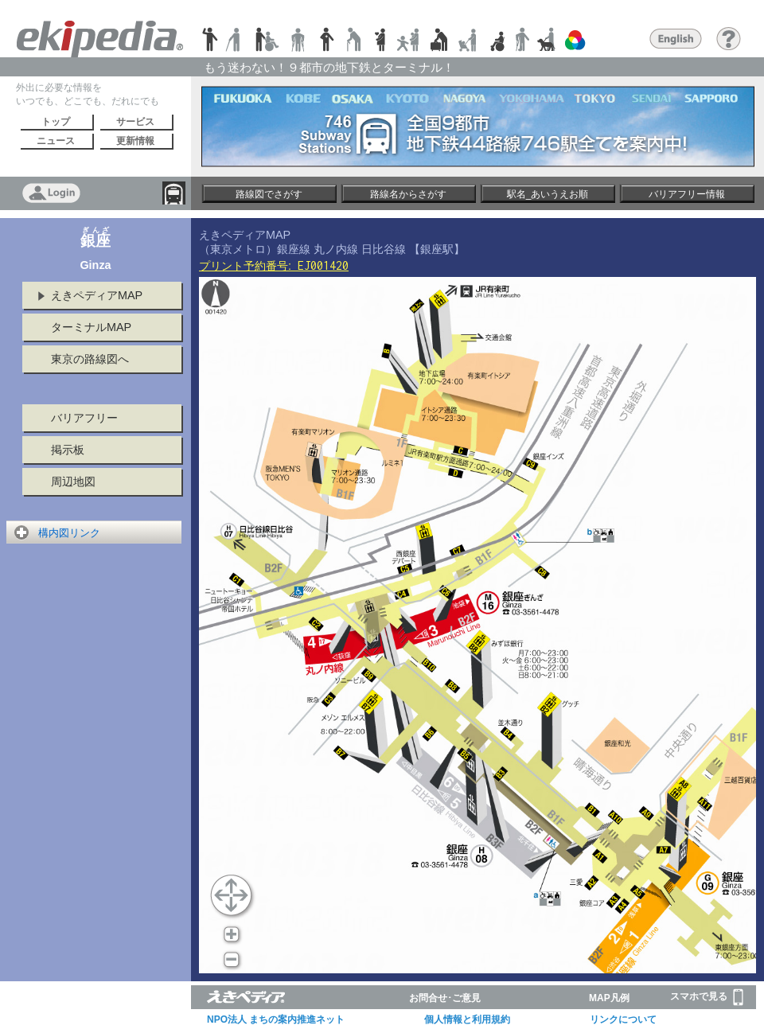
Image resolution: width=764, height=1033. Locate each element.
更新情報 (135, 140)
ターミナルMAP (91, 327)
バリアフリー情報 (687, 194)
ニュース (56, 140)
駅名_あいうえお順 (548, 194)
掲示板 (67, 449)
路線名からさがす (408, 194)
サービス (135, 121)
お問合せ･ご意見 (445, 998)
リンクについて (623, 1019)
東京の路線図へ (90, 359)
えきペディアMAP (96, 295)
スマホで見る (706, 997)
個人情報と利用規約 (467, 1019)
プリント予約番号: (274, 265)
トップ (55, 121)
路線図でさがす (269, 194)
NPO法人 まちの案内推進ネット (276, 1019)
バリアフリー (84, 417)
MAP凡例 (609, 998)
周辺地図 (73, 481)
